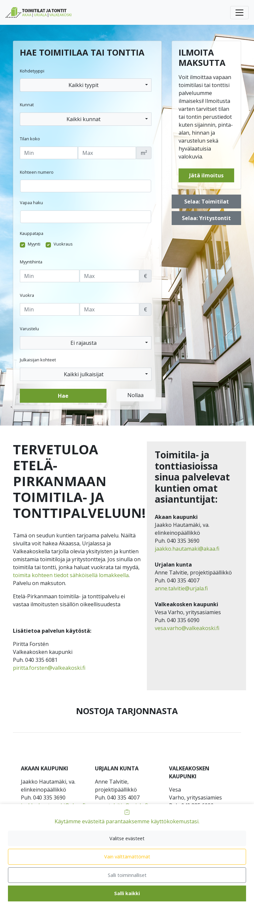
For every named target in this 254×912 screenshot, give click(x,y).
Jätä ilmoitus (206, 175)
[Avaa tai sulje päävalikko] (239, 12)
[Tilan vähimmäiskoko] (49, 153)
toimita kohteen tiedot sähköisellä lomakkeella (71, 575)
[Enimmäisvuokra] (109, 309)
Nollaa (135, 395)
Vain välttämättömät (127, 856)
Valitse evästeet (127, 838)
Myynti (34, 244)
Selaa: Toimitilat (206, 201)
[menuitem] (33, 13)
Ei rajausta (83, 342)
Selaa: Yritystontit (206, 218)
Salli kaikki (127, 893)
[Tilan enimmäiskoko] (107, 153)
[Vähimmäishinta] (49, 276)
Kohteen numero (37, 172)
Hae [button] (63, 395)
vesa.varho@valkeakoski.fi (187, 628)
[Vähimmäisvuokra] (49, 309)
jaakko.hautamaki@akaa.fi (187, 548)
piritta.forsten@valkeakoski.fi (49, 667)
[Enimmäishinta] (109, 276)
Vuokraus (63, 244)
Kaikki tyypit (83, 85)
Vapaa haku (31, 202)
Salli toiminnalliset (127, 875)
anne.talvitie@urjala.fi (181, 588)
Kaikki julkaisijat (84, 374)
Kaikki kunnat (83, 119)
